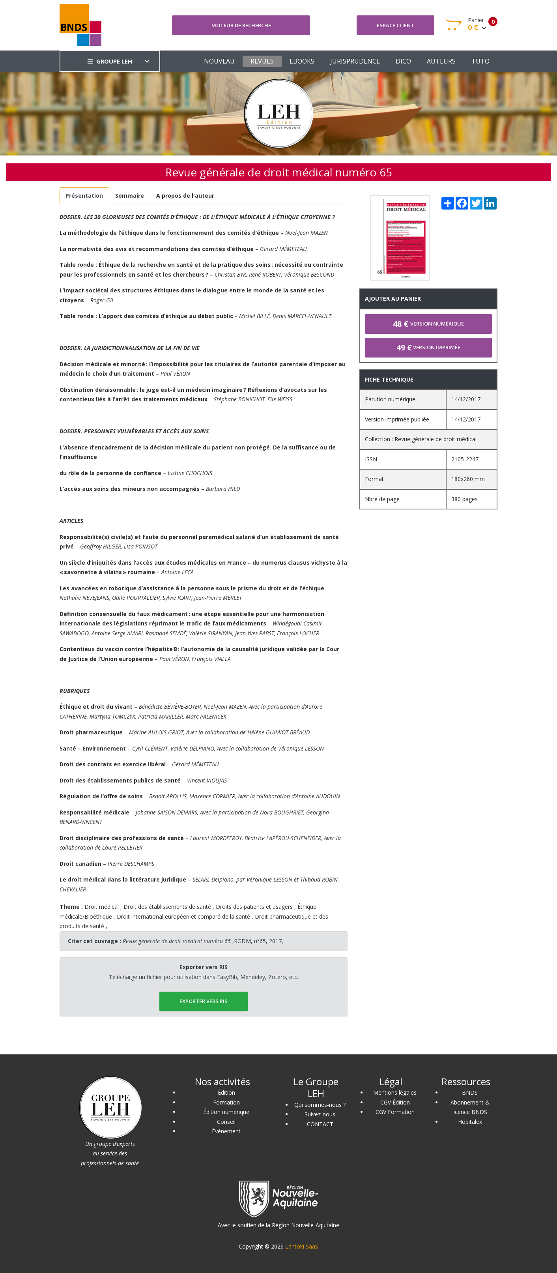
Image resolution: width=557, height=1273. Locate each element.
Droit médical (101, 906)
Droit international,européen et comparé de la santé (183, 916)
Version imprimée (428, 347)
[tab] (84, 195)
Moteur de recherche (241, 25)
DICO (403, 61)
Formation (226, 1102)
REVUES (262, 61)
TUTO (480, 61)
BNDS (470, 1092)
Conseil (226, 1121)
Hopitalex (470, 1121)
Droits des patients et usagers (254, 906)
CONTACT (320, 1124)
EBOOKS (302, 61)
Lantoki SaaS (301, 1246)
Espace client (395, 25)
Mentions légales (395, 1092)
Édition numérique (226, 1112)
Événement (226, 1131)
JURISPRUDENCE (355, 61)
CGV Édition (395, 1102)
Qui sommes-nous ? (320, 1104)
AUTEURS (441, 61)
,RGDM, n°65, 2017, (203, 941)
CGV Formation (395, 1112)
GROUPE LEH (110, 61)
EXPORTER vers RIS (203, 1001)
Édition (226, 1092)
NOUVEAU (219, 61)
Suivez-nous (320, 1114)
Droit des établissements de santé (167, 906)
